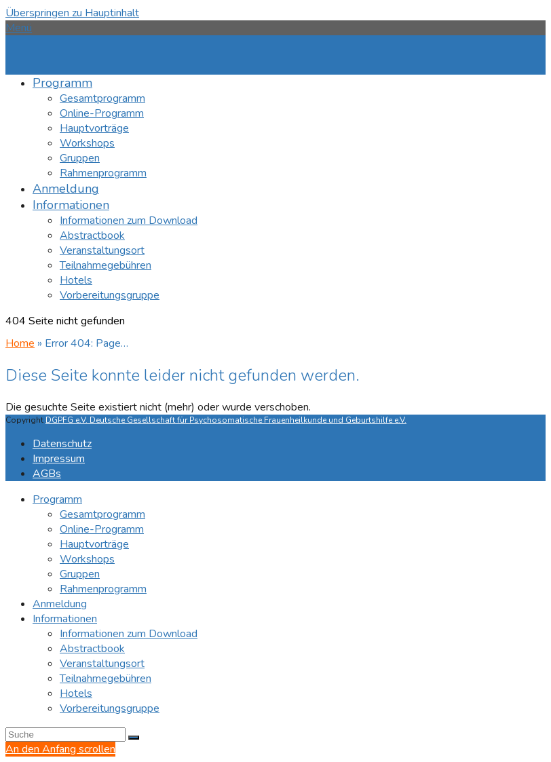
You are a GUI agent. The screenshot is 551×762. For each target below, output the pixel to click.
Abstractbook (92, 648)
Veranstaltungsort (102, 663)
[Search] (65, 734)
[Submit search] (133, 738)
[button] (18, 27)
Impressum (59, 458)
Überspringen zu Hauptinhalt (72, 12)
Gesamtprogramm (102, 514)
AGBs (47, 473)
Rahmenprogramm (103, 589)
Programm (57, 499)
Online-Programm (102, 529)
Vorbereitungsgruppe (109, 708)
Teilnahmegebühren (105, 678)
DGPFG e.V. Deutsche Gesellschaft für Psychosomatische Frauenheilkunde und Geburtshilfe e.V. (225, 420)
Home (20, 343)
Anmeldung (60, 603)
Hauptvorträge (94, 544)
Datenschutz (62, 443)
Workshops (87, 559)
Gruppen (80, 574)
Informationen (65, 618)
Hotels (76, 693)
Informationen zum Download (128, 633)
